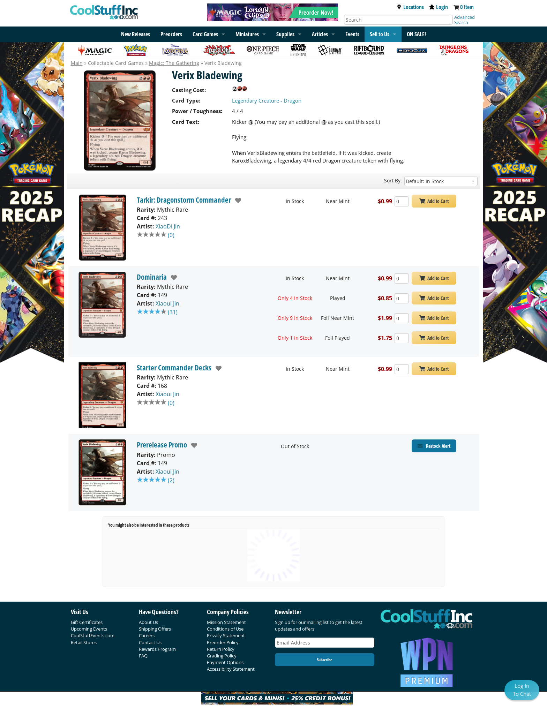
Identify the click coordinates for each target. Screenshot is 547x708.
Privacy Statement (226, 635)
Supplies (285, 34)
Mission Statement (226, 622)
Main (77, 63)
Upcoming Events (89, 629)
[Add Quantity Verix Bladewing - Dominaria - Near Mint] (402, 278)
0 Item (467, 7)
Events (352, 34)
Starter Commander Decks (174, 367)
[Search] (398, 20)
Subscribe (324, 659)
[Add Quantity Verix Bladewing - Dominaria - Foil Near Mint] (402, 318)
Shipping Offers (155, 629)
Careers (147, 635)
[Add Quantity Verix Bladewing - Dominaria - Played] (402, 298)
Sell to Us (379, 34)
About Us (148, 622)
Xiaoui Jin (167, 303)
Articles (320, 34)
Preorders (171, 34)
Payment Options (225, 662)
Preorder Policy (223, 642)
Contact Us (150, 642)
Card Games (205, 34)
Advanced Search (464, 19)
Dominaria (152, 277)
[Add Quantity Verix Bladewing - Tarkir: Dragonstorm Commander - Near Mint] (402, 201)
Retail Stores (84, 642)
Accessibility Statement (231, 669)
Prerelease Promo (162, 445)
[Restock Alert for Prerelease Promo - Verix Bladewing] (434, 445)
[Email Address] (325, 643)
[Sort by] (441, 181)
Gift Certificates (87, 622)
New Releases (135, 34)
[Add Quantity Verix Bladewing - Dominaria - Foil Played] (402, 338)
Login (438, 7)
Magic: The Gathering (174, 63)
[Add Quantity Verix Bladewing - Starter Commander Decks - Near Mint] (402, 369)
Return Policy (220, 649)
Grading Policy (222, 656)
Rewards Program (157, 649)
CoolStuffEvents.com (92, 635)
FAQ (143, 656)
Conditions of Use (225, 629)
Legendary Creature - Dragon (266, 100)
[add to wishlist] (236, 200)
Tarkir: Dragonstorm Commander (184, 200)
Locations (410, 7)
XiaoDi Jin (168, 226)
